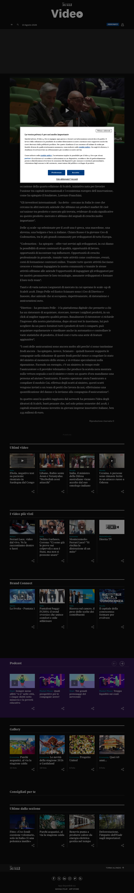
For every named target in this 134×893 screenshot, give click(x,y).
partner (28, 158)
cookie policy (84, 147)
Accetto (75, 172)
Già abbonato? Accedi (67, 179)
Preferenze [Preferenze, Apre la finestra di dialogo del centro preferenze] (57, 172)
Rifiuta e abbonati (103, 130)
